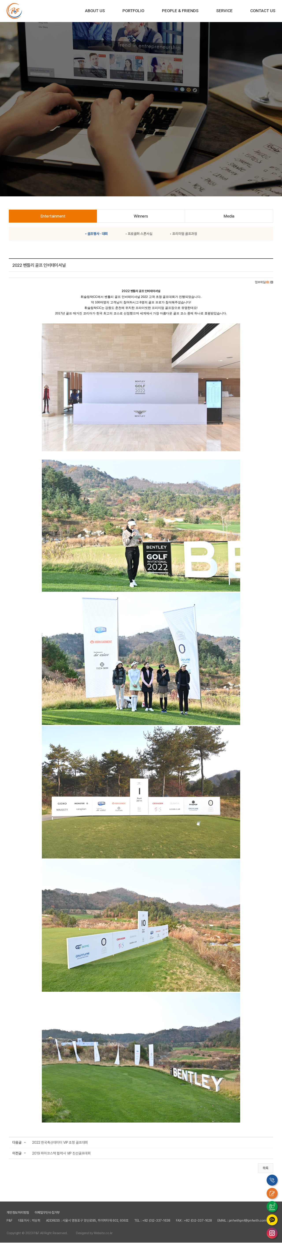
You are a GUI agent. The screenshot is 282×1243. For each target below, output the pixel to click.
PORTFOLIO (133, 10)
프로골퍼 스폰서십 (140, 234)
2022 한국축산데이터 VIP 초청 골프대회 (60, 1143)
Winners (141, 216)
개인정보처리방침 (18, 1213)
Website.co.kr (103, 1233)
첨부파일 (264, 282)
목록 (265, 1168)
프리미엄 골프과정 (184, 234)
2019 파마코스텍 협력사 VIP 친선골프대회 (61, 1153)
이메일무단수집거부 (47, 1213)
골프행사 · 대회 (97, 234)
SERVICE (224, 10)
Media (229, 216)
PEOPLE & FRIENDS (180, 10)
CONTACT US (262, 10)
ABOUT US (95, 10)
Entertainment (52, 216)
